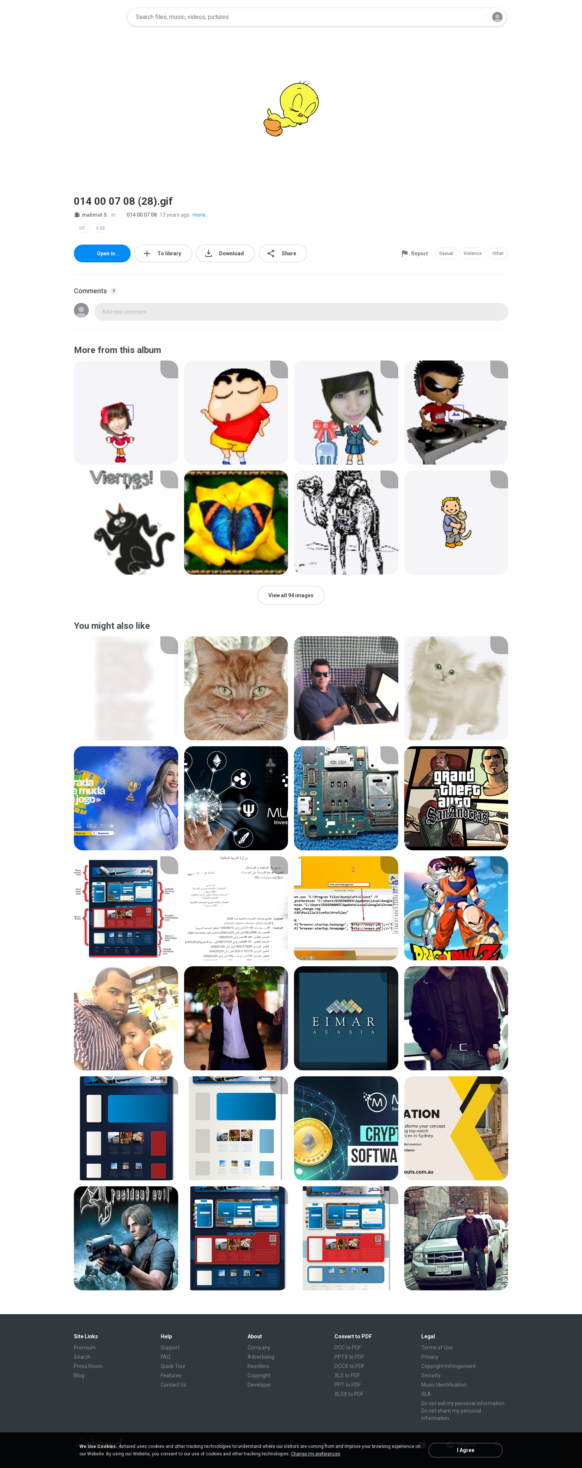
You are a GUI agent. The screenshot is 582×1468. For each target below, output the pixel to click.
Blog (79, 1375)
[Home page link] (98, 17)
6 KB (100, 228)
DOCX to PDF (349, 1366)
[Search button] (476, 17)
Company (259, 1348)
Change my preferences (315, 1453)
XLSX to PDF (348, 1394)
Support (170, 1348)
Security (431, 1375)
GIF (82, 228)
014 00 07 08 (137, 215)
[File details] (126, 412)
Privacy (429, 1357)
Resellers (258, 1366)
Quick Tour (173, 1366)
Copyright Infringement (448, 1366)
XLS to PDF (347, 1375)
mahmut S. (91, 215)
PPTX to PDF (349, 1357)
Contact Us (173, 1385)
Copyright (259, 1375)
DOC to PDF (347, 1348)
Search (82, 1357)
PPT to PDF (347, 1385)
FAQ (165, 1357)
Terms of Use (437, 1348)
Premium (85, 1348)
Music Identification (444, 1385)
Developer (259, 1385)
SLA (426, 1394)
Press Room (88, 1366)
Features (171, 1375)
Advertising (261, 1357)
